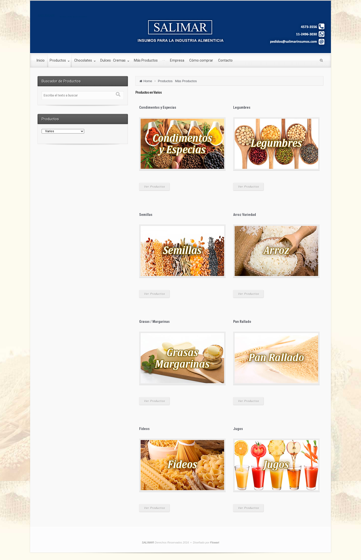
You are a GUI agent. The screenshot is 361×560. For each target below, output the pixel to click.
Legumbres (241, 107)
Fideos (144, 429)
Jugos (238, 429)
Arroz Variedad (244, 215)
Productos (165, 81)
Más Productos (186, 81)
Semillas (145, 215)
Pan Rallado (242, 322)
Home (147, 81)
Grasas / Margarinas (154, 322)
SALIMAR (46, 16)
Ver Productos (154, 186)
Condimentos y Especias (157, 107)
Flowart (214, 542)
